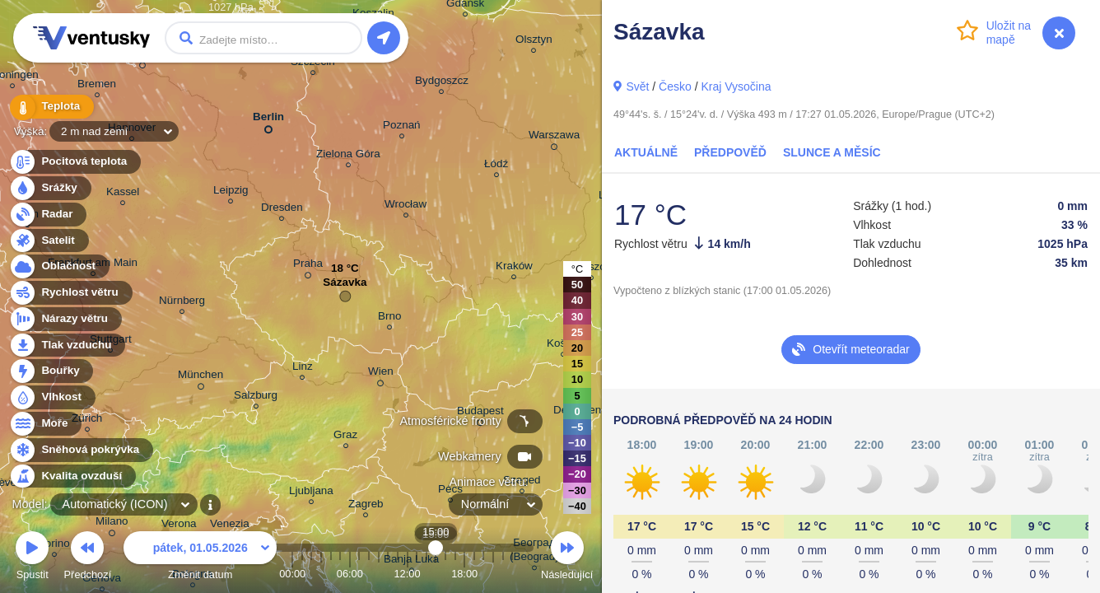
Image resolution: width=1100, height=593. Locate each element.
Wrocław (405, 206)
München (200, 377)
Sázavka (344, 286)
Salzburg (255, 397)
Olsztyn (533, 41)
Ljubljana (311, 493)
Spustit (32, 558)
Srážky (49, 188)
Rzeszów (591, 269)
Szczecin (313, 63)
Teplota (51, 107)
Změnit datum (200, 558)
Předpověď (730, 152)
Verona (179, 526)
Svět (637, 86)
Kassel (122, 194)
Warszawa (554, 137)
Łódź (496, 166)
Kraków (514, 268)
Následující (567, 558)
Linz (302, 368)
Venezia (229, 526)
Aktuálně (646, 152)
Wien (381, 374)
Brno (389, 318)
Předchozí (88, 558)
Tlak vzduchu (67, 345)
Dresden (282, 209)
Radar (47, 214)
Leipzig (231, 192)
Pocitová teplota (74, 162)
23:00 (512, 573)
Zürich (87, 420)
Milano (112, 524)
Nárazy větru (65, 319)
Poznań (402, 127)
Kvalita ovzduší (72, 476)
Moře (45, 424)
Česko (675, 86)
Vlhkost (52, 397)
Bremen (96, 86)
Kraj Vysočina (736, 86)
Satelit (48, 241)
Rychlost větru (70, 293)
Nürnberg (182, 302)
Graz (345, 437)
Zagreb (366, 506)
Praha (308, 266)
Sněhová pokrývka (80, 450)
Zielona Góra (348, 156)
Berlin (268, 119)
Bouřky (51, 371)
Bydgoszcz (441, 82)
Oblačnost (59, 266)
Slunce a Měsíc (832, 152)
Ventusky (88, 38)
